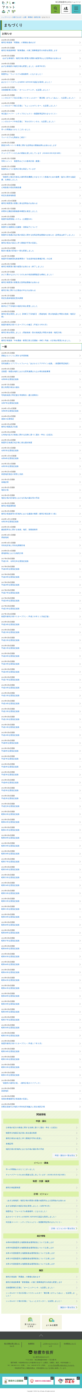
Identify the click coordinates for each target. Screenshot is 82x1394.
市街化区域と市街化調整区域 (13, 545)
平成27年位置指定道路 (10, 593)
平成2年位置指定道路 (10, 798)
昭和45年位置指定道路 (10, 957)
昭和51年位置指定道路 (10, 909)
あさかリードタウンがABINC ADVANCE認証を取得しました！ (26, 82)
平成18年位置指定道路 (10, 672)
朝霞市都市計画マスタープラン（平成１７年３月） (22, 1043)
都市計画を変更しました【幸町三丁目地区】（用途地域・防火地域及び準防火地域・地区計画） (38, 315)
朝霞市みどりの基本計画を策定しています (18, 169)
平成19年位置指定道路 (10, 664)
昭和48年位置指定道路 (10, 933)
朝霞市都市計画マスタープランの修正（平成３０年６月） (24, 325)
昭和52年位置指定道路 (10, 901)
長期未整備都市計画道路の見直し (14, 1099)
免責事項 (31, 1344)
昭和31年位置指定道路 (10, 1075)
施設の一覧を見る (67, 1307)
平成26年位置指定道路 (10, 601)
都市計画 (37, 17)
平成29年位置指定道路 (10, 577)
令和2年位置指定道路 (10, 522)
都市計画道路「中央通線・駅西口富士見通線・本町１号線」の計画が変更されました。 (36, 340)
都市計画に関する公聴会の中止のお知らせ (18, 290)
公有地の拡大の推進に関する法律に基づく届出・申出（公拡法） (27, 435)
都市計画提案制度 (8, 506)
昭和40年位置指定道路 (10, 996)
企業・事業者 (28, 17)
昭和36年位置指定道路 (10, 1028)
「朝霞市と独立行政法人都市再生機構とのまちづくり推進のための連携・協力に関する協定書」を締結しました (38, 178)
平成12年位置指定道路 (10, 719)
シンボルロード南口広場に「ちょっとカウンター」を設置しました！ (29, 106)
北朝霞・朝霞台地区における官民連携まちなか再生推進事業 (25, 371)
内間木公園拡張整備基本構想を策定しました (19, 211)
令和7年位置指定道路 (10, 403)
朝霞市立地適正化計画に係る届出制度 (16, 443)
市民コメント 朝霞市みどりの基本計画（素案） (21, 161)
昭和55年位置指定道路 (10, 877)
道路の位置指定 (7, 419)
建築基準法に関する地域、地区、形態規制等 (19, 530)
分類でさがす (17, 17)
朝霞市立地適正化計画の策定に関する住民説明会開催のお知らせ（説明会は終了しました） (38, 235)
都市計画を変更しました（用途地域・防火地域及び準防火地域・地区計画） (32, 332)
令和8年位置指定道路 (10, 379)
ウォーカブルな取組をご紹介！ (14, 137)
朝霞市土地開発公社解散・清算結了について (19, 227)
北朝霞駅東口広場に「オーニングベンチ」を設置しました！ (25, 90)
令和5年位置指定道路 (10, 451)
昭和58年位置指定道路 (10, 854)
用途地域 (5, 537)
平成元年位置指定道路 (10, 806)
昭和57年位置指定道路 (10, 862)
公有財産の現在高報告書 (11, 187)
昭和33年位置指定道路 (10, 1059)
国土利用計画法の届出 (10, 387)
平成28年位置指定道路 (10, 585)
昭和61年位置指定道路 (10, 830)
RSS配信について (70, 1344)
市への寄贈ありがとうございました (15, 129)
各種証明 (5, 482)
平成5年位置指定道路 (10, 775)
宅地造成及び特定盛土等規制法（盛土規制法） (20, 395)
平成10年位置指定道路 (10, 735)
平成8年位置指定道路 (10, 751)
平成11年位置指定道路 (10, 727)
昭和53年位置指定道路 (10, 893)
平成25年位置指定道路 (10, 609)
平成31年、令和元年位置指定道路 (14, 561)
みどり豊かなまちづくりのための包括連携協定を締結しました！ (27, 275)
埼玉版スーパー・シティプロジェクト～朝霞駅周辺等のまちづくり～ (29, 114)
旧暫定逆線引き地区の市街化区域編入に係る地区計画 (23, 1107)
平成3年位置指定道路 (10, 790)
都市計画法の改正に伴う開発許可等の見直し (19, 243)
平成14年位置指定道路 (10, 704)
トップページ (6, 17)
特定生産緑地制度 (8, 195)
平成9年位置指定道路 (10, 743)
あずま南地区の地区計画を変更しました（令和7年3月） (24, 66)
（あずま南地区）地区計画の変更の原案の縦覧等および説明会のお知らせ (31, 58)
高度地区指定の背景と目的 (12, 474)
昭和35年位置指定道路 (10, 1036)
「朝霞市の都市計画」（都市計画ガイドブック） (21, 1083)
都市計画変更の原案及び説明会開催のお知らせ (20, 282)
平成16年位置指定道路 (10, 688)
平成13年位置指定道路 (10, 711)
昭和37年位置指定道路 (10, 1020)
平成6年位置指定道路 (10, 767)
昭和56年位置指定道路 (10, 869)
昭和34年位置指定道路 (10, 1051)
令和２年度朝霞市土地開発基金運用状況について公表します (30, 1264)
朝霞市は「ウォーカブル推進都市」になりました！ (22, 74)
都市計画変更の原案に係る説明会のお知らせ (19, 203)
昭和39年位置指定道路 (10, 1004)
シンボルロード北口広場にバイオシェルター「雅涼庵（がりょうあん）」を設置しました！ (38, 98)
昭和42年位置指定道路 (10, 980)
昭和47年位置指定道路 (10, 941)
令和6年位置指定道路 (10, 411)
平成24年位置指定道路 (10, 624)
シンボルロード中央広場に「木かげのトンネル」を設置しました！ (28, 122)
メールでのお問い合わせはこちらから (61, 1365)
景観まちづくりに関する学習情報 (14, 356)
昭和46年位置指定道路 (10, 949)
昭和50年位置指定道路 (10, 917)
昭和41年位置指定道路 (10, 988)
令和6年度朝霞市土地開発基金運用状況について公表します (30, 1242)
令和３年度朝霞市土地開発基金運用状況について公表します (30, 1259)
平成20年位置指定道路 (10, 656)
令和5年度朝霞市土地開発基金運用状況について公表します (30, 1248)
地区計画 (5, 490)
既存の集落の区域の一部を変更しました (17, 251)
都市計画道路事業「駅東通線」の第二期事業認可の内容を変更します (29, 50)
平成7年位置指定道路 (10, 759)
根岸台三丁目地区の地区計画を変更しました (19, 306)
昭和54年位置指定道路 (10, 885)
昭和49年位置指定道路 (10, 925)
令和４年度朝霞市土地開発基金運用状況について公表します (30, 1253)
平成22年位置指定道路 (10, 640)
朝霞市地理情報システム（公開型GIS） (17, 219)
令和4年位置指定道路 (10, 458)
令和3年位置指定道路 (10, 466)
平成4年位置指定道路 (10, 783)
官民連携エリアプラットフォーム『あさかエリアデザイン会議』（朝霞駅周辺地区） (35, 363)
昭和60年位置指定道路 (10, 838)
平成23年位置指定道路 (10, 632)
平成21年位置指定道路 (10, 648)
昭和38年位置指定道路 (10, 1012)
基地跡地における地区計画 (12, 553)
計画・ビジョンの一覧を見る (63, 1228)
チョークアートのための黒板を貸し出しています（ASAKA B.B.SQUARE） (31, 153)
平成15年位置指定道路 (10, 696)
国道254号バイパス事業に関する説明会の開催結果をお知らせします (29, 145)
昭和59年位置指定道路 (10, 846)
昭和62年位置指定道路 (10, 822)
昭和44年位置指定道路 (10, 964)
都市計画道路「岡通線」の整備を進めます (18, 42)
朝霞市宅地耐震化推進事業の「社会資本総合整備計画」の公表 (26, 259)
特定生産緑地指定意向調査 (12, 298)
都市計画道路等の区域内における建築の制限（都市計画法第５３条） (29, 514)
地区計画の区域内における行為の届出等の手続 (20, 498)
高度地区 (5, 1091)
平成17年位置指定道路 (10, 680)
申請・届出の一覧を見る (65, 1155)
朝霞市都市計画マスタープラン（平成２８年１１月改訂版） (25, 616)
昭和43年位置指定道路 (10, 972)
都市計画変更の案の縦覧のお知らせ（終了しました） (23, 267)
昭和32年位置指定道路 (10, 1067)
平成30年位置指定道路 (10, 569)
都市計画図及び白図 (9, 427)
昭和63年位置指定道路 (10, 814)
